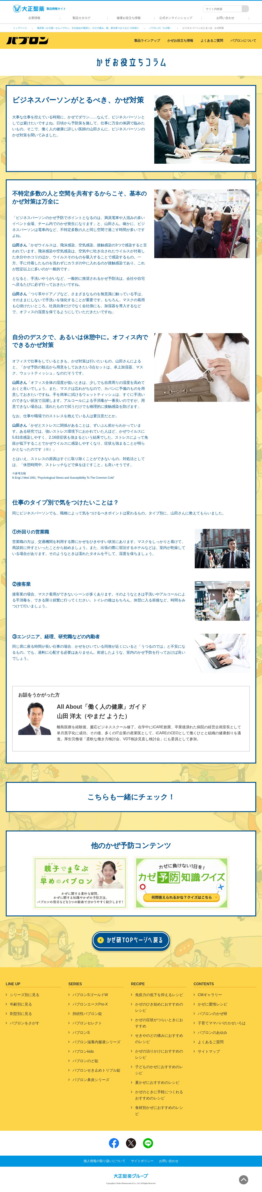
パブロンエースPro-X (90, 1004)
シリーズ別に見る (24, 995)
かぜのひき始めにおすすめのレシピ (159, 1007)
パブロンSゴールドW (90, 995)
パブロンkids (83, 1051)
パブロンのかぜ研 (212, 1014)
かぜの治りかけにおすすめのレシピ (159, 1054)
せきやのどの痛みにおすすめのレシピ (159, 1039)
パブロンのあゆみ (212, 1033)
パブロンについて (243, 40)
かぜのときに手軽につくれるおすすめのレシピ (159, 1095)
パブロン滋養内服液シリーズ (96, 1042)
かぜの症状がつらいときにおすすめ (159, 1023)
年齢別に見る (21, 1004)
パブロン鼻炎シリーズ (91, 1080)
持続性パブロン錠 (87, 1014)
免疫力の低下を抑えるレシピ (159, 995)
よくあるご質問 (212, 40)
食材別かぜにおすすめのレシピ (159, 1111)
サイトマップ (209, 1051)
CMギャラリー (210, 995)
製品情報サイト (39, 9)
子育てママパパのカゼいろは (222, 1023)
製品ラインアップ (147, 40)
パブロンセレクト (87, 1023)
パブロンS (81, 1033)
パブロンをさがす (24, 1023)
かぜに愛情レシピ (212, 1004)
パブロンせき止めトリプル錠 (96, 1070)
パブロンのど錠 (85, 1061)
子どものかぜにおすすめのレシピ (159, 1070)
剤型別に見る (21, 1014)
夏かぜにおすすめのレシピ (157, 1082)
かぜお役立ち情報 (180, 40)
